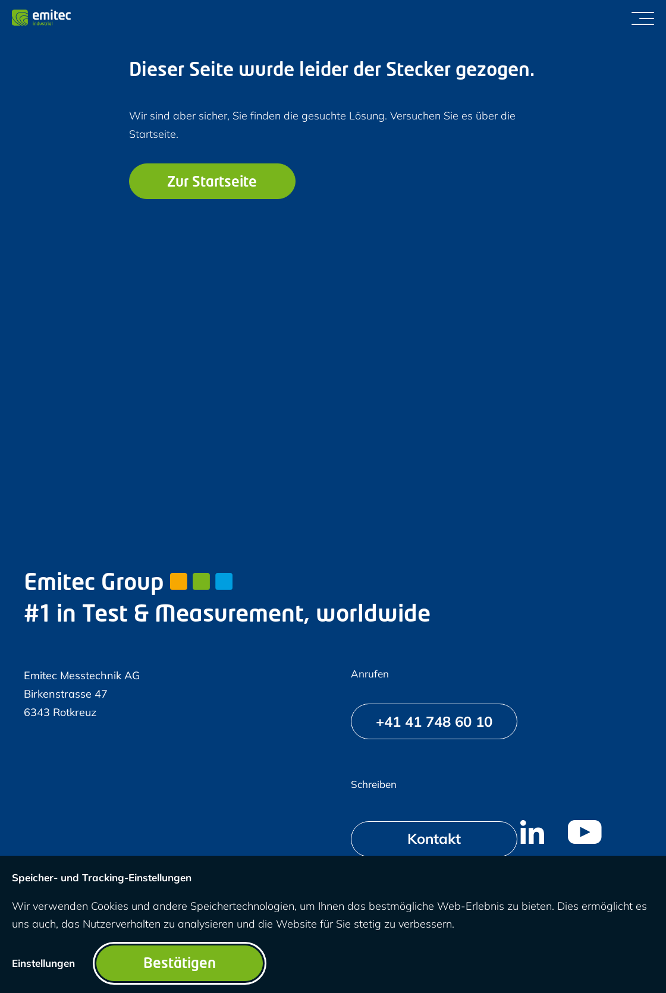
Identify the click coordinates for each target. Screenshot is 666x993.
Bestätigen (179, 964)
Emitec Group (128, 583)
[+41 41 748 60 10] (434, 721)
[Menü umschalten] (643, 18)
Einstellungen (43, 963)
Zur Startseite (212, 183)
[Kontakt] (434, 839)
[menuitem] (532, 832)
